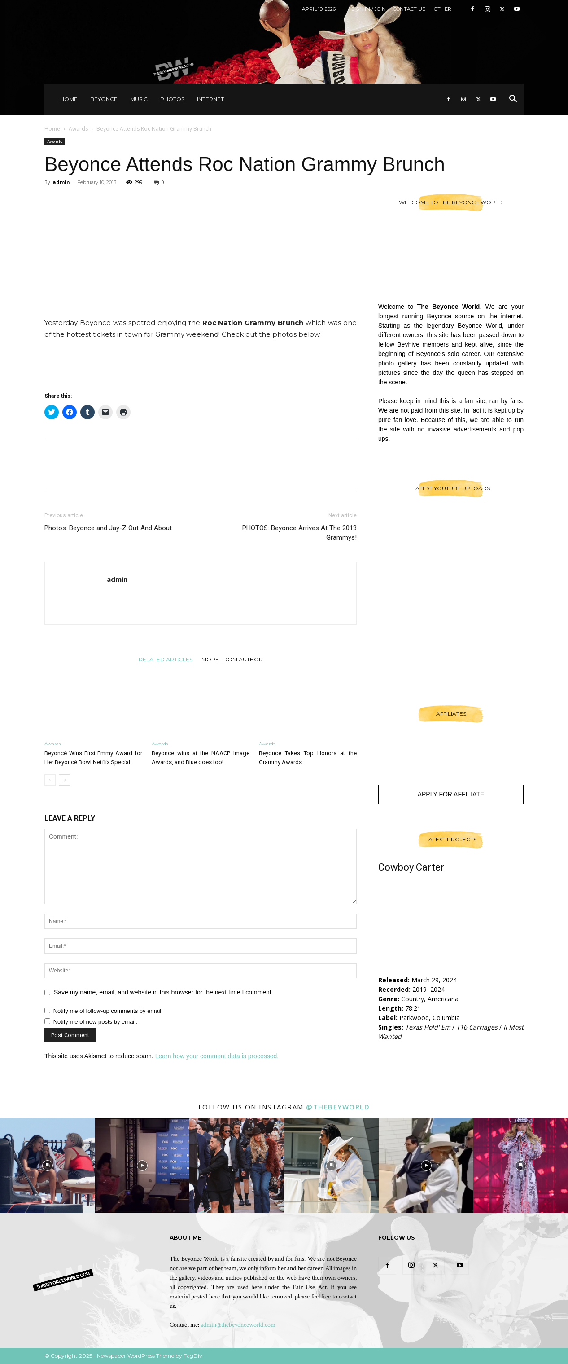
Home (69, 99)
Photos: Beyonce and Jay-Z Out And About (108, 528)
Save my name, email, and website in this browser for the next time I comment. (163, 992)
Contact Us (409, 9)
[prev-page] (50, 780)
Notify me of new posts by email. (95, 1021)
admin (61, 182)
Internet (210, 99)
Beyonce (104, 99)
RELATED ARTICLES (165, 659)
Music (139, 99)
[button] (513, 100)
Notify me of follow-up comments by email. (108, 1011)
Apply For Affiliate (451, 794)
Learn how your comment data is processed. (217, 1056)
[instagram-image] (47, 1165)
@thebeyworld (338, 1106)
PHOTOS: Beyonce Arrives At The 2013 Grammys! (299, 532)
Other (442, 9)
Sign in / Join (368, 9)
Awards (78, 128)
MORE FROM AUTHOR (232, 659)
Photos (172, 99)
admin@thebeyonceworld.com (238, 1325)
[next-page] (64, 780)
